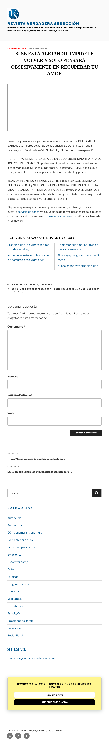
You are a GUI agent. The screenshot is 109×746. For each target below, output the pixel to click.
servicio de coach (29, 211)
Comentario (16, 326)
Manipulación (15, 598)
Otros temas (15, 606)
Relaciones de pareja (25, 285)
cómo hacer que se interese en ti (32, 289)
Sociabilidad (15, 635)
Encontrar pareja (18, 562)
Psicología (13, 613)
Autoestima (14, 525)
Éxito (10, 569)
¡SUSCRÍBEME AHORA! (54, 702)
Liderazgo (13, 591)
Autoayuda (14, 518)
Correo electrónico (19, 395)
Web (10, 413)
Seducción (46, 285)
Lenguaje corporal (18, 584)
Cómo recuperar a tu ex (22, 547)
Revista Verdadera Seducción (43, 23)
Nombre (12, 376)
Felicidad (12, 576)
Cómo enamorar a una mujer (25, 532)
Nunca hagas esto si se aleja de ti (78, 265)
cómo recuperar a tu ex (56, 216)
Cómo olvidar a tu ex (20, 540)
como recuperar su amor (70, 289)
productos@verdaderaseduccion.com (31, 658)
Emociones (14, 554)
